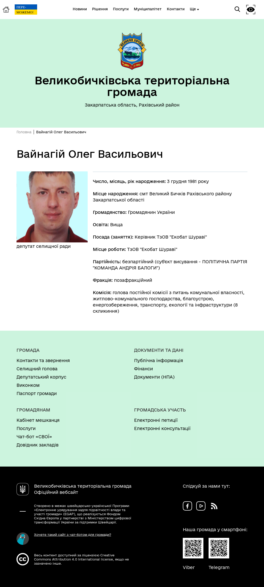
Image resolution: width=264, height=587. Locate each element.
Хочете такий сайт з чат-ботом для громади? (72, 534)
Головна (23, 132)
